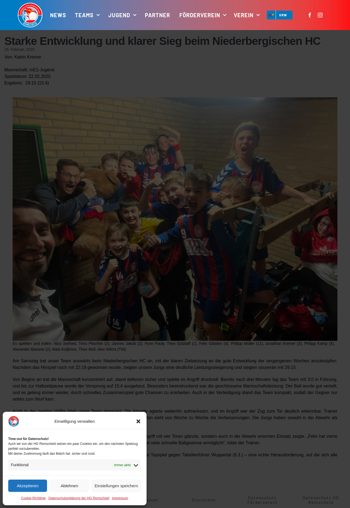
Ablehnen (69, 485)
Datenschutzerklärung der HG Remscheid (78, 498)
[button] (138, 421)
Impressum (120, 498)
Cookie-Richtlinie (33, 498)
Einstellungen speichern (116, 485)
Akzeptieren (28, 485)
